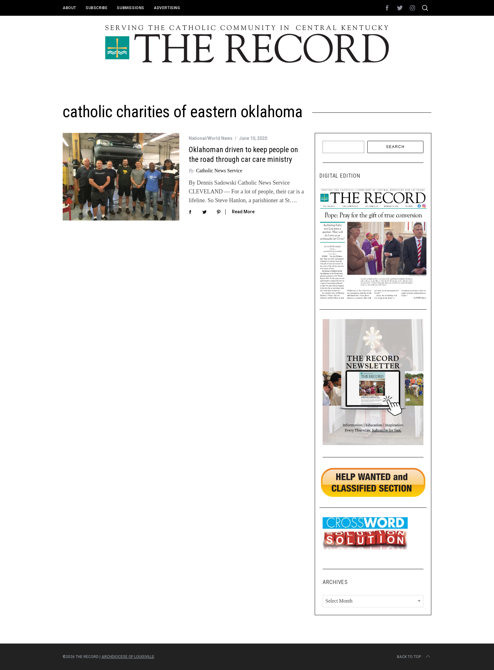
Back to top (414, 656)
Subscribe (96, 8)
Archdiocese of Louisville (127, 657)
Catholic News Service (219, 170)
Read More (243, 211)
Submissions (130, 8)
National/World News (211, 138)
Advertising (167, 8)
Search (395, 147)
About (69, 8)
